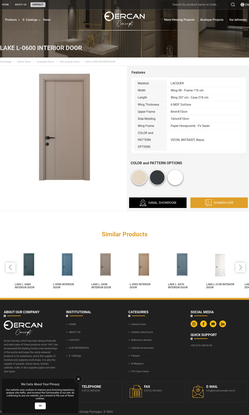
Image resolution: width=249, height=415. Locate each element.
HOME (5, 4)
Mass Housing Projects (179, 19)
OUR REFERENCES (79, 347)
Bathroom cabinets (141, 340)
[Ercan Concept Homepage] (124, 20)
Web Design (81, 411)
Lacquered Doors (45, 61)
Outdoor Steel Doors (142, 332)
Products (11, 19)
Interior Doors (24, 61)
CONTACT (37, 4)
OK (40, 405)
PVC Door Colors (140, 371)
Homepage (5, 61)
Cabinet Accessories (142, 347)
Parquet (135, 355)
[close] (78, 379)
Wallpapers (137, 363)
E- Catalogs (30, 19)
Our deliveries (238, 19)
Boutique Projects (212, 19)
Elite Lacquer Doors (69, 61)
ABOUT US (20, 4)
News (47, 19)
